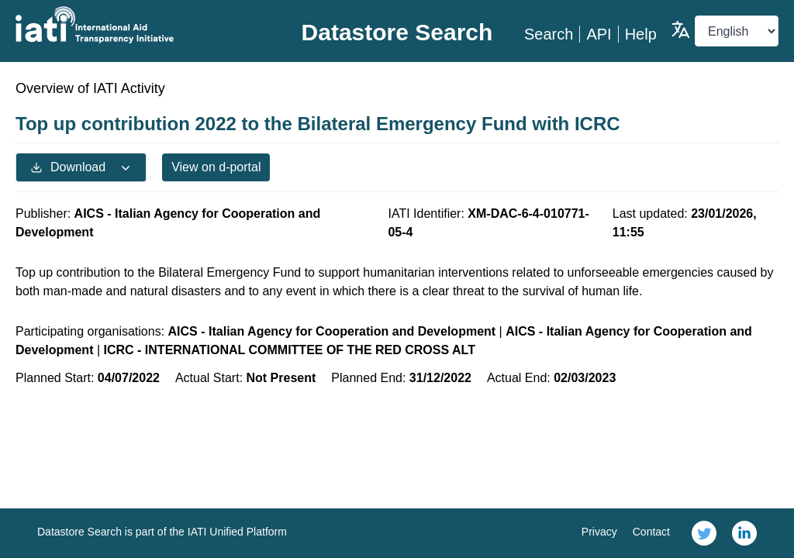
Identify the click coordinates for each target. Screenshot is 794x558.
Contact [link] (651, 531)
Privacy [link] (599, 531)
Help (641, 34)
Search (548, 34)
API (598, 34)
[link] (704, 533)
